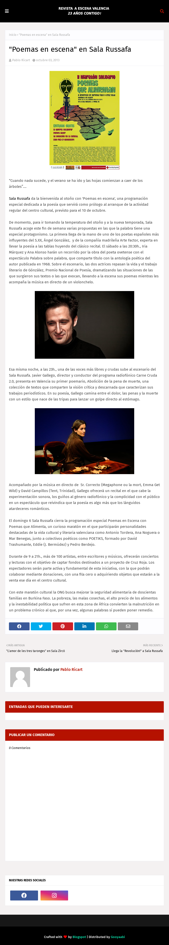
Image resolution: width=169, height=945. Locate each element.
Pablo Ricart (21, 60)
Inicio (12, 35)
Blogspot (79, 937)
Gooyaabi (118, 937)
